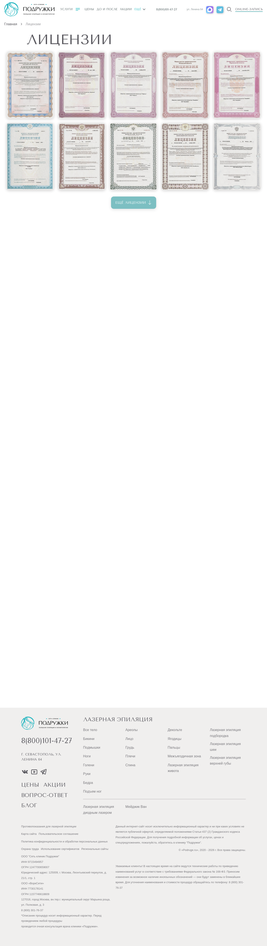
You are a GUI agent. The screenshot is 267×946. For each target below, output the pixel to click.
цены (30, 785)
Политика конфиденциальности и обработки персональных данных (64, 841)
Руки (86, 774)
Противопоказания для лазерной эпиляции (48, 826)
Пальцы (174, 747)
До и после (107, 9)
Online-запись (249, 9)
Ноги (86, 756)
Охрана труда (30, 849)
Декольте (175, 730)
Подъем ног (92, 791)
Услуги (70, 9)
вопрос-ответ (44, 795)
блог (29, 806)
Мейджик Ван (136, 806)
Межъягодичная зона (184, 756)
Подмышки (91, 747)
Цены (89, 9)
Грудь (129, 747)
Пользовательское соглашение (58, 833)
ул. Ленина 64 (195, 9)
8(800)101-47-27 (166, 9)
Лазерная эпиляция (118, 719)
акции (54, 785)
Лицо (129, 739)
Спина (130, 765)
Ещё (139, 9)
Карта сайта (28, 833)
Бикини (88, 739)
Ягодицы (174, 739)
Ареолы (131, 730)
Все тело (90, 730)
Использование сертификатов (60, 849)
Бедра (88, 783)
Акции (126, 9)
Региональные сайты (94, 849)
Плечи (130, 756)
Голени (88, 765)
